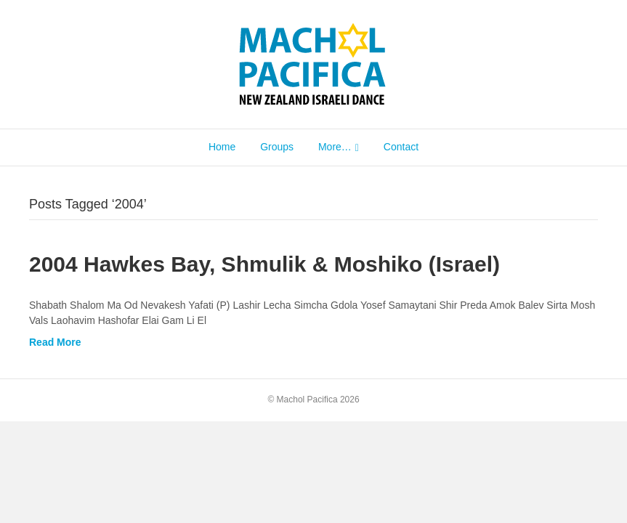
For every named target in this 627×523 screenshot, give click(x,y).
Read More (55, 342)
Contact (401, 147)
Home (222, 147)
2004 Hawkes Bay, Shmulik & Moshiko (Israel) (264, 264)
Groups (277, 147)
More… (335, 147)
